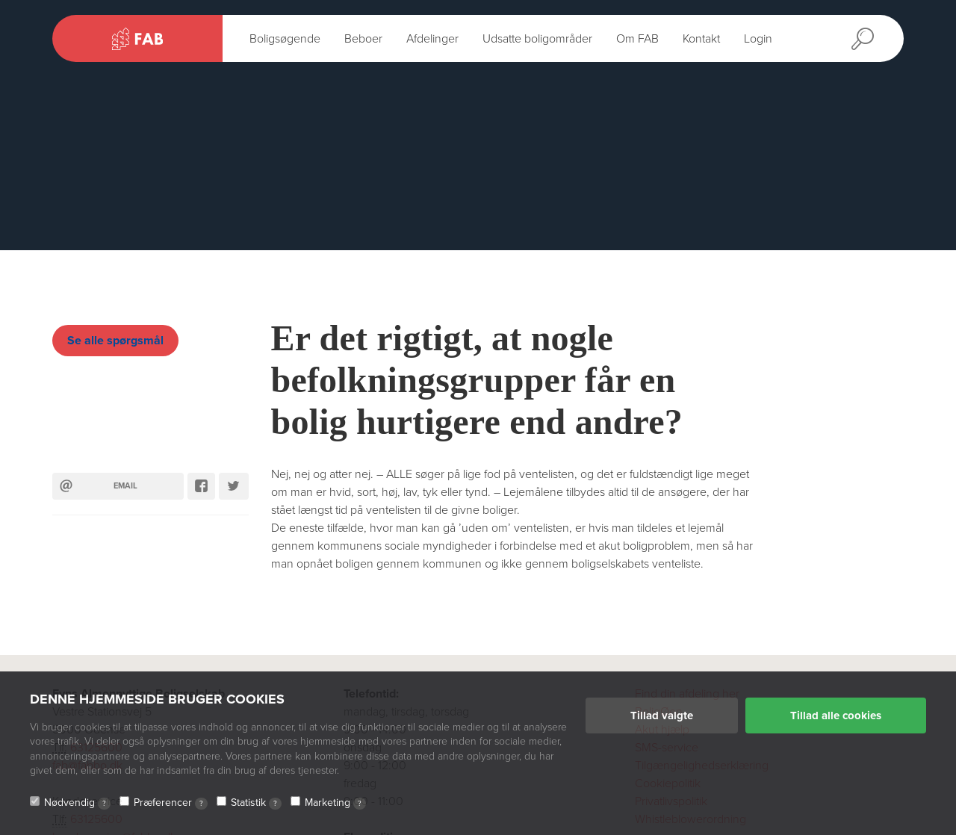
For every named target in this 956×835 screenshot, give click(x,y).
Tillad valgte (661, 715)
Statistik (256, 803)
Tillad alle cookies (835, 715)
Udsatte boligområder (537, 38)
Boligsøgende (284, 38)
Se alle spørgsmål (115, 340)
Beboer (363, 38)
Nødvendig (77, 803)
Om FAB (637, 38)
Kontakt (701, 38)
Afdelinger (432, 38)
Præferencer (171, 803)
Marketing (335, 803)
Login (758, 38)
